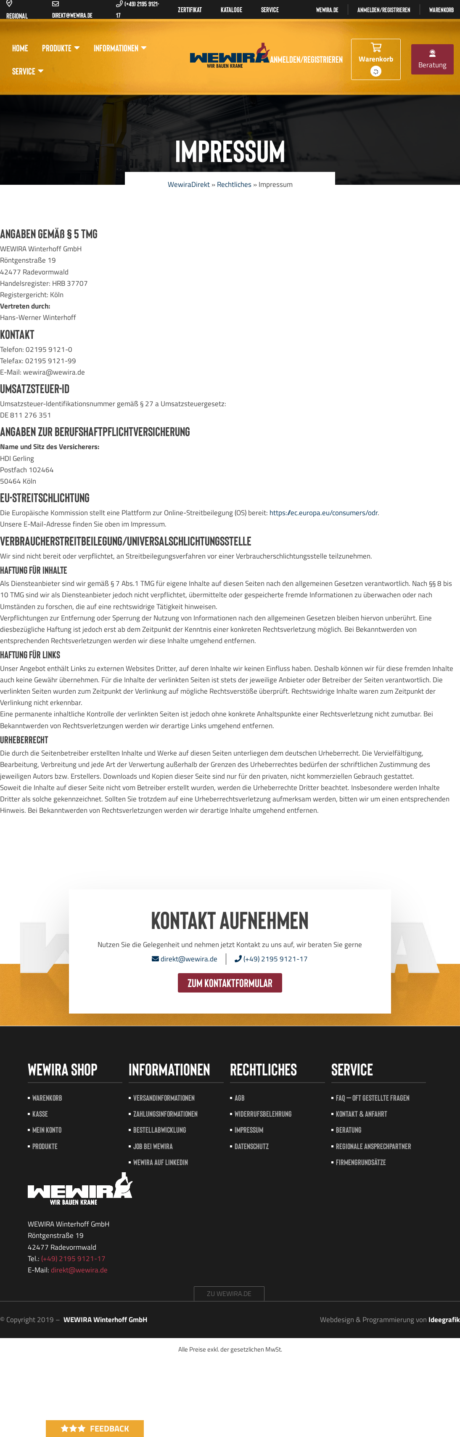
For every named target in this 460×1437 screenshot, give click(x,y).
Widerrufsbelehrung (263, 1113)
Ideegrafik (444, 1319)
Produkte (61, 47)
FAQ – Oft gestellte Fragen (373, 1097)
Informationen (120, 47)
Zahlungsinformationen (165, 1113)
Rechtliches (234, 184)
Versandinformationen (164, 1097)
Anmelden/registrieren (383, 9)
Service (28, 70)
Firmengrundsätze (361, 1162)
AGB (240, 1097)
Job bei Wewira (153, 1146)
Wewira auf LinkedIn (160, 1162)
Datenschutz (252, 1146)
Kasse (40, 1113)
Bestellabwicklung (159, 1129)
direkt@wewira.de (184, 958)
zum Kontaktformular (230, 982)
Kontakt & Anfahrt (361, 1113)
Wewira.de (327, 9)
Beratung (432, 60)
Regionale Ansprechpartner (373, 1146)
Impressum (249, 1129)
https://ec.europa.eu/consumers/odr (324, 512)
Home (20, 47)
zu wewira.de (229, 1293)
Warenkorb (441, 9)
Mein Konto (46, 1129)
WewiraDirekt (189, 184)
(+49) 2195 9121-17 (271, 958)
